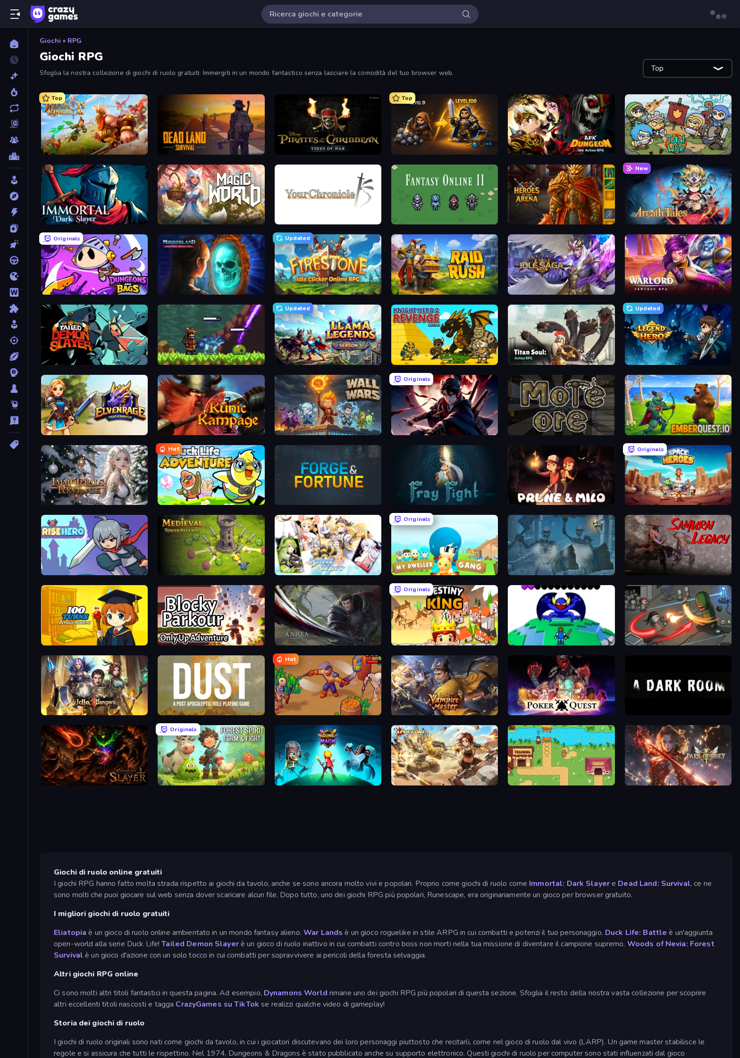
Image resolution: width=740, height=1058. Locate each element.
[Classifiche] (14, 156)
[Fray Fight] (444, 475)
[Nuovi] (14, 76)
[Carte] (14, 228)
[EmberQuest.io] (678, 405)
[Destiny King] (444, 615)
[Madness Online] (678, 615)
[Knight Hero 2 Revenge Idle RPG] (444, 335)
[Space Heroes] (678, 475)
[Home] (14, 44)
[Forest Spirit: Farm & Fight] (211, 755)
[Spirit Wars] (328, 545)
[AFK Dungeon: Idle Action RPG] (561, 124)
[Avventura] (14, 196)
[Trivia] (14, 421)
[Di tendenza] (14, 92)
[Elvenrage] (94, 405)
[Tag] (14, 445)
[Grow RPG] (561, 615)
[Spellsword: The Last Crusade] (561, 545)
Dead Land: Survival (654, 883)
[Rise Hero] (94, 545)
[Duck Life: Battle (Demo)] (561, 755)
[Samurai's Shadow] (444, 405)
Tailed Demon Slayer (201, 944)
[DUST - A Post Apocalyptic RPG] (211, 685)
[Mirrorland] (211, 264)
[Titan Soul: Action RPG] (561, 335)
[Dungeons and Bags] (94, 264)
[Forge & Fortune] (328, 475)
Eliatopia (71, 932)
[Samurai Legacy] (678, 545)
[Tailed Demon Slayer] (94, 335)
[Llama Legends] (328, 335)
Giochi (50, 40)
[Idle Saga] (561, 264)
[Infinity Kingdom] (94, 124)
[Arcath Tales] (678, 195)
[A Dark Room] (678, 685)
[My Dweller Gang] (444, 545)
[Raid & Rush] (444, 264)
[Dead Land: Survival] (211, 124)
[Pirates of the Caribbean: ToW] (328, 124)
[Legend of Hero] (678, 335)
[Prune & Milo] (561, 475)
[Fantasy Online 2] (444, 195)
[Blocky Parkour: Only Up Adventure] (211, 615)
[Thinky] (14, 405)
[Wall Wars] (328, 405)
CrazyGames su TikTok (217, 1004)
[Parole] (14, 292)
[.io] (14, 276)
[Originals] (14, 124)
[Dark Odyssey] (678, 755)
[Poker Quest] (561, 685)
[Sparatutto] (14, 340)
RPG (74, 40)
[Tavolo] (14, 388)
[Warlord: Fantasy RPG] (678, 264)
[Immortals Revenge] (94, 475)
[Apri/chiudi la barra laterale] (15, 14)
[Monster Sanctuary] (211, 335)
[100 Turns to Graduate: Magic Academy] (94, 615)
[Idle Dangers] (94, 685)
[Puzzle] (14, 308)
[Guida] (14, 260)
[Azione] (14, 212)
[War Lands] (328, 685)
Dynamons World (296, 993)
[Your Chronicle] (328, 195)
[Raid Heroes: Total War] (678, 124)
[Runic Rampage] (211, 405)
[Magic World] (211, 195)
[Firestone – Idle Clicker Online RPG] (328, 264)
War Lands (324, 932)
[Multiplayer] (14, 140)
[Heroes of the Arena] (561, 195)
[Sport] (14, 356)
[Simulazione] (14, 324)
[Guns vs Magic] (328, 755)
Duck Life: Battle (636, 932)
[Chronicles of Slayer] (94, 755)
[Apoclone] (444, 755)
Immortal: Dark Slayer (569, 883)
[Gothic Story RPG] (444, 124)
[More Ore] (561, 405)
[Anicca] (328, 615)
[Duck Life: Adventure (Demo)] (211, 475)
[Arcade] (14, 180)
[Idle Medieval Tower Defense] (211, 545)
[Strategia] (14, 372)
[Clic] (14, 244)
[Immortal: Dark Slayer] (94, 195)
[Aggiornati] (14, 108)
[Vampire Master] (444, 685)
